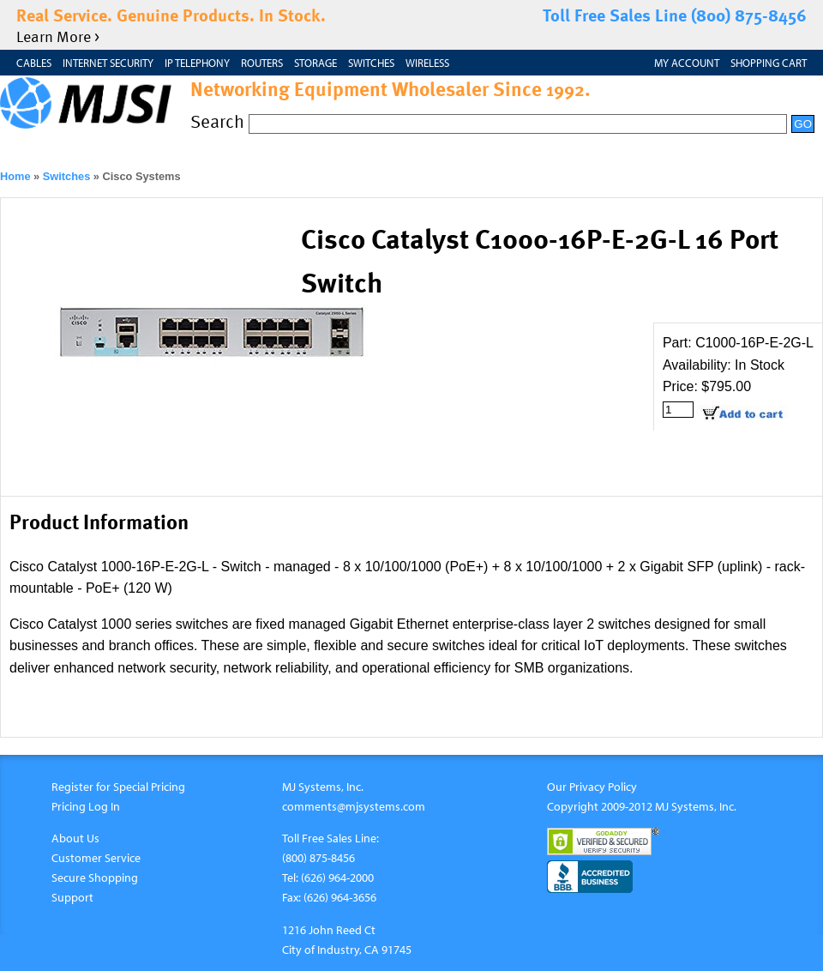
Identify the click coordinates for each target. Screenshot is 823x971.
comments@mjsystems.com (353, 806)
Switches (371, 62)
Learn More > (57, 35)
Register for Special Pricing (118, 786)
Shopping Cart (768, 62)
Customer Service (96, 857)
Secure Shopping (94, 877)
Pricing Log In (85, 806)
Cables (33, 62)
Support (72, 897)
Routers (262, 62)
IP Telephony (197, 62)
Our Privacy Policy (592, 786)
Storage (315, 62)
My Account (686, 62)
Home (15, 176)
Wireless (427, 62)
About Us (75, 837)
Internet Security (108, 62)
